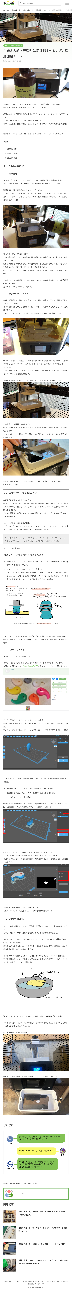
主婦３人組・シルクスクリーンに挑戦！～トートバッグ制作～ (43, 1244)
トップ (7, 10)
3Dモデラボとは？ (9, 1281)
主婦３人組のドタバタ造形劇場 (32, 10)
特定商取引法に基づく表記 (35, 1284)
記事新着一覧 (16, 10)
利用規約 (40, 1281)
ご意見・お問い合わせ (29, 1281)
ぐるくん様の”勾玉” (30, 666)
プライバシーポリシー (52, 1281)
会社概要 (64, 1281)
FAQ (18, 1281)
